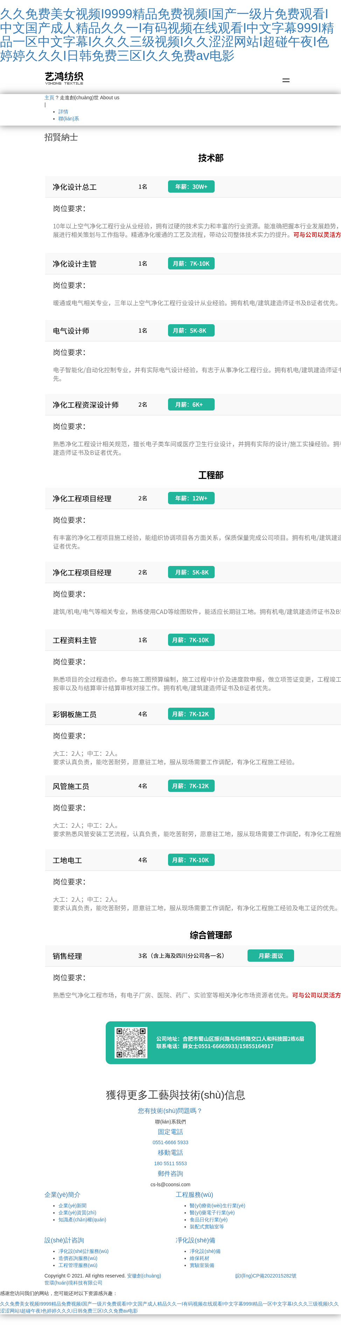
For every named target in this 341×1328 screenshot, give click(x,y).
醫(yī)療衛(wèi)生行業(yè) (217, 1205)
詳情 (63, 111)
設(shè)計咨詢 (64, 1240)
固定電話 (170, 1131)
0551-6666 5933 (170, 1142)
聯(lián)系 (68, 118)
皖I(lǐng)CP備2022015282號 (266, 1276)
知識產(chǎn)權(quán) (82, 1219)
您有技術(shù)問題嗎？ (170, 1110)
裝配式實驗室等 (207, 1226)
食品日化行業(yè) (209, 1219)
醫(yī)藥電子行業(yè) (212, 1212)
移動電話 (170, 1152)
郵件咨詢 (170, 1173)
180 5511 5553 (170, 1163)
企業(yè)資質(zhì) (77, 1212)
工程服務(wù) (194, 1194)
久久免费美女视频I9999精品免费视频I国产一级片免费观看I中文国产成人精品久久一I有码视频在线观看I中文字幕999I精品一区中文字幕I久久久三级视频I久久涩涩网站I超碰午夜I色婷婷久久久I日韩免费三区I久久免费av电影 (167, 35)
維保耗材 (199, 1258)
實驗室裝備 (202, 1265)
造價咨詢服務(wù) (77, 1258)
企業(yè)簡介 (62, 1194)
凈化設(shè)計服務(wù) (83, 1251)
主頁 (49, 97)
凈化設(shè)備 (195, 1240)
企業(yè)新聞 (72, 1205)
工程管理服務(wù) (77, 1265)
